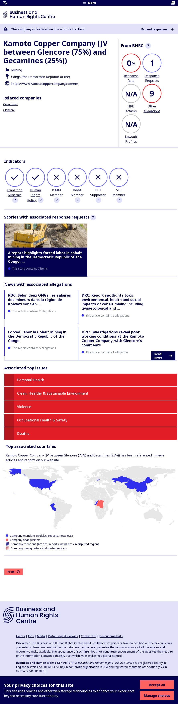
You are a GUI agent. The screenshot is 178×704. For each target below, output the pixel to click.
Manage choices (157, 695)
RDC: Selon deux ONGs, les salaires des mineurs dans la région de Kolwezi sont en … (39, 299)
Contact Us (88, 636)
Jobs (31, 636)
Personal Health (30, 379)
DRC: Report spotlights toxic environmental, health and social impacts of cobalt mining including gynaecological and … (112, 302)
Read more (163, 355)
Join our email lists (111, 636)
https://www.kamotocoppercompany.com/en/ (44, 83)
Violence (24, 406)
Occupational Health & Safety (42, 420)
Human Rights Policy (34, 195)
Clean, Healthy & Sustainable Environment (52, 393)
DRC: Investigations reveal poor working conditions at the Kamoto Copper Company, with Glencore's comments (113, 338)
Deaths (23, 433)
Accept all (157, 685)
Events (20, 636)
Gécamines (10, 104)
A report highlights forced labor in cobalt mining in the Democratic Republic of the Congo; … (45, 257)
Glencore (9, 110)
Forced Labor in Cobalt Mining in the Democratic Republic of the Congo (37, 336)
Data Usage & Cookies (63, 636)
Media (41, 636)
